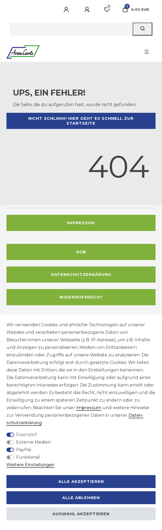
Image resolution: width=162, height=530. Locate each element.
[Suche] (142, 29)
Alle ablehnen (81, 497)
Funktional (28, 457)
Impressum (81, 222)
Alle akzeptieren (81, 481)
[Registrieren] (88, 9)
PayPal (23, 449)
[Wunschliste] (107, 9)
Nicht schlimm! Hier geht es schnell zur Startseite (81, 121)
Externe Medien (33, 442)
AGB (81, 252)
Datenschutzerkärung (81, 274)
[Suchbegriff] (71, 29)
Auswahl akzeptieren (81, 513)
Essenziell (26, 434)
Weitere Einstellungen (30, 464)
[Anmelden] (67, 9)
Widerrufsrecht (81, 297)
